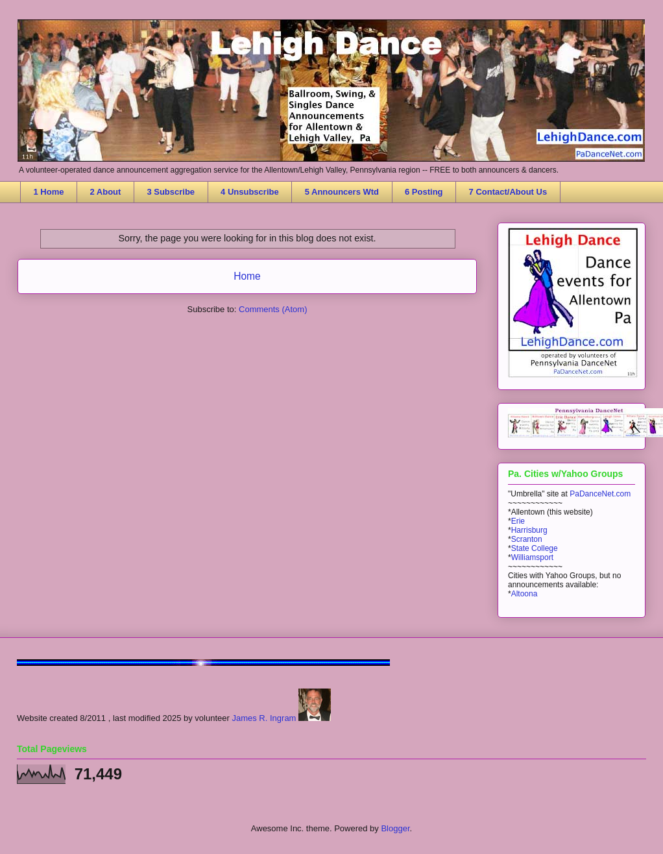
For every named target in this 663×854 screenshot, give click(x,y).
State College (534, 548)
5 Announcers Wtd (342, 192)
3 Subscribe (171, 192)
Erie (518, 521)
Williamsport (532, 557)
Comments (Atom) (273, 309)
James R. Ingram (264, 718)
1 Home (49, 192)
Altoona (524, 593)
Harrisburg (529, 530)
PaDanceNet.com (600, 493)
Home (247, 276)
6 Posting (424, 192)
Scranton (526, 539)
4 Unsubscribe (250, 192)
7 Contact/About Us (508, 192)
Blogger (395, 828)
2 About (105, 192)
